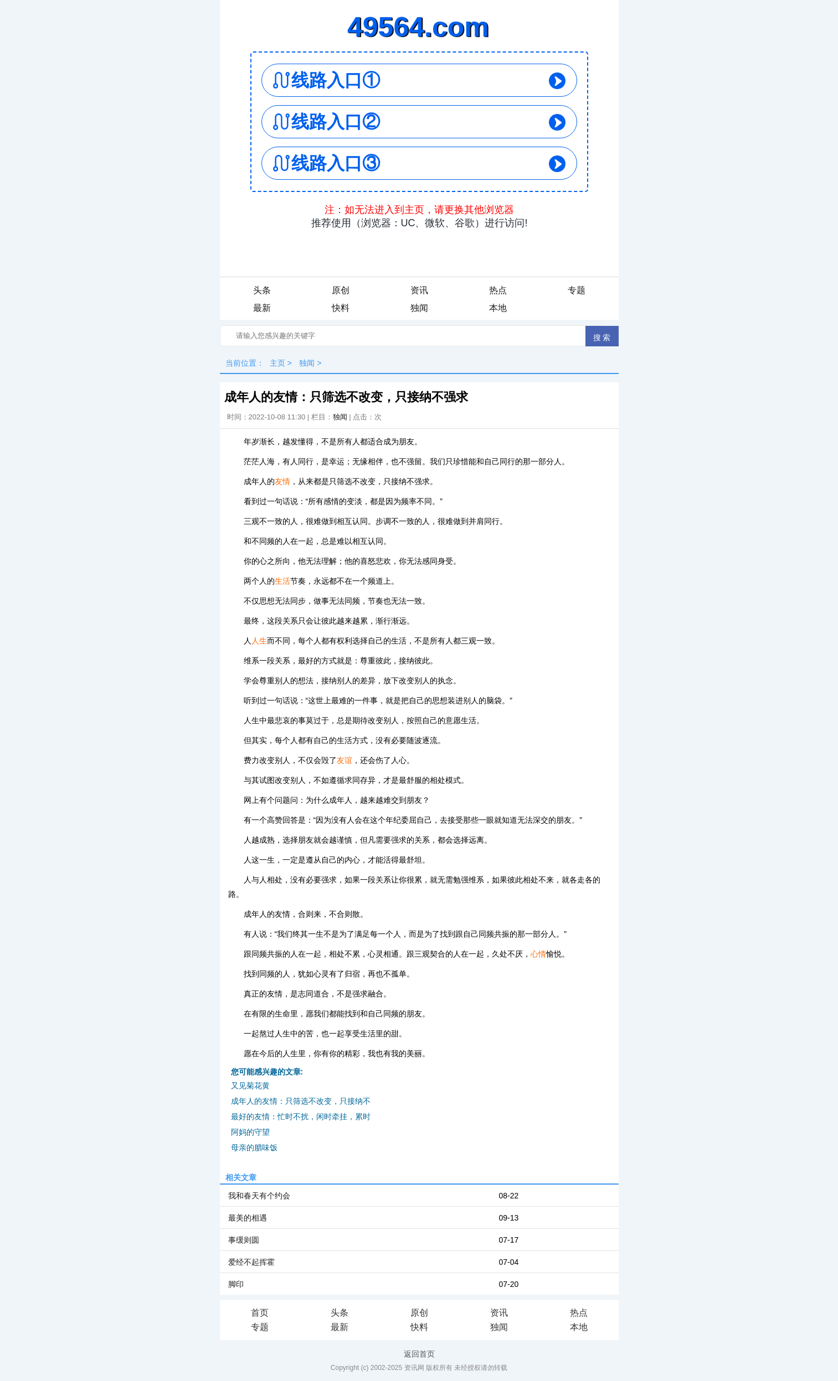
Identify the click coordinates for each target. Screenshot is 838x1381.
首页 (260, 1312)
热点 (498, 290)
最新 (262, 308)
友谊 (344, 760)
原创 (340, 290)
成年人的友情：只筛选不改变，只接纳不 (301, 1101)
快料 (340, 308)
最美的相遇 (247, 1217)
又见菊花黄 (250, 1085)
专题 (576, 290)
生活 (282, 581)
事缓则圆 (243, 1239)
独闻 (419, 308)
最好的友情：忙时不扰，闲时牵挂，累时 (301, 1116)
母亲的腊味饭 (254, 1147)
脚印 (236, 1284)
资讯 (419, 290)
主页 (277, 363)
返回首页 (419, 1353)
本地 (498, 308)
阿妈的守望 (250, 1132)
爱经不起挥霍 (251, 1262)
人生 (259, 640)
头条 (262, 290)
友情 (282, 481)
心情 (538, 953)
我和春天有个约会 (259, 1195)
